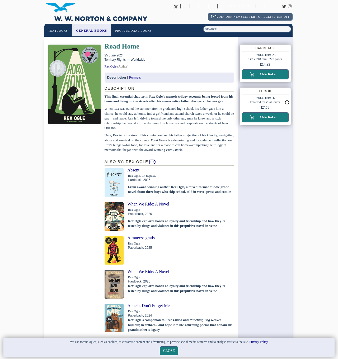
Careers (269, 6)
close (169, 351)
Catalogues (260, 6)
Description (116, 77)
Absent (133, 170)
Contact (194, 6)
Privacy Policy (258, 342)
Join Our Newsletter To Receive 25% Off (253, 16)
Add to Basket (268, 74)
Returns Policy (236, 6)
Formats (135, 77)
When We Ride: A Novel (148, 204)
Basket (175, 6)
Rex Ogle (111, 66)
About (185, 6)
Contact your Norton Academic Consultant (203, 6)
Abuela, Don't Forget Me (149, 305)
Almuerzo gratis (141, 238)
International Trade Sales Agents (212, 6)
